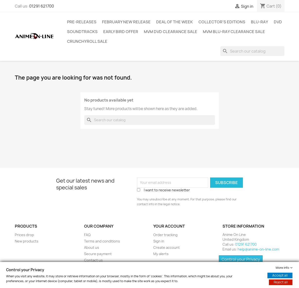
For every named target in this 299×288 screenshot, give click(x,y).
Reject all (281, 282)
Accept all (280, 275)
